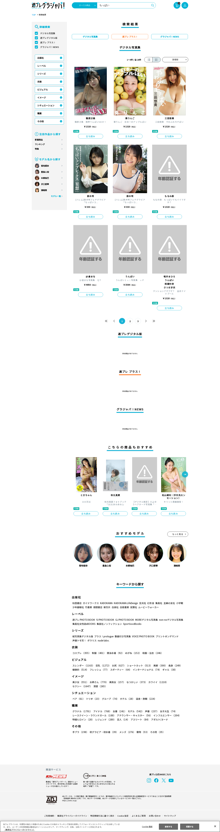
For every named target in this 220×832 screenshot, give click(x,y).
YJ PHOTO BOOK (104, 619)
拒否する (168, 826)
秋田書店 (77, 603)
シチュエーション (45, 105)
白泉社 (115, 607)
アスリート (139, 719)
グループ (110, 698)
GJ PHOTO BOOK (123, 619)
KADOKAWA (106, 603)
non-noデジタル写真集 (169, 619)
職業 (39, 113)
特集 (37, 148)
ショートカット (138, 665)
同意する (189, 826)
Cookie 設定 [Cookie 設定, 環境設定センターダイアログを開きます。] (147, 826)
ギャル (169, 669)
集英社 (158, 603)
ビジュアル (42, 89)
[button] (185, 474)
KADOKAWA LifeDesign (126, 603)
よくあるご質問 (138, 816)
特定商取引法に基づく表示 (102, 816)
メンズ (127, 732)
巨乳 (102, 665)
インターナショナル (146, 669)
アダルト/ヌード (158, 719)
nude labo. (103, 640)
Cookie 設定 (122, 816)
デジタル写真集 (47, 33)
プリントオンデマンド (165, 636)
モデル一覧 (56, 196)
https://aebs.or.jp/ (69, 800)
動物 (142, 732)
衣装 (39, 81)
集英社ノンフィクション (108, 623)
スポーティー (120, 669)
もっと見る (177, 534)
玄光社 (142, 603)
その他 (40, 121)
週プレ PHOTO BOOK (83, 619)
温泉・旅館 (145, 698)
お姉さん (98, 682)
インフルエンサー (166, 715)
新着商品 (39, 139)
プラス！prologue (103, 636)
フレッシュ (98, 669)
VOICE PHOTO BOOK (142, 636)
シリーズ (41, 73)
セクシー (177, 682)
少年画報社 (78, 607)
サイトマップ (170, 816)
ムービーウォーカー (148, 607)
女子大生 (167, 711)
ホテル (126, 698)
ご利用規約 (49, 816)
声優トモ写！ (79, 640)
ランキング (40, 144)
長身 (173, 665)
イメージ (41, 97)
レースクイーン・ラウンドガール (94, 715)
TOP (33, 15)
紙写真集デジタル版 (82, 636)
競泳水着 (114, 653)
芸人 (123, 719)
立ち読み (90, 136)
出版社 (40, 57)
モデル (135, 711)
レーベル (41, 65)
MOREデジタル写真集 (145, 619)
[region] (110, 826)
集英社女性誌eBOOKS (83, 623)
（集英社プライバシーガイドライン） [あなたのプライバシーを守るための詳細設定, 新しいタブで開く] (19, 829)
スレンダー (83, 665)
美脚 (159, 665)
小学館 (179, 603)
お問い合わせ (155, 816)
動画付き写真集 (122, 636)
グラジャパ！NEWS (49, 47)
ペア (78, 698)
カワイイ (157, 682)
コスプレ (81, 653)
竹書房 (88, 607)
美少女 (80, 682)
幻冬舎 (150, 603)
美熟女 (117, 682)
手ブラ (80, 732)
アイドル (102, 711)
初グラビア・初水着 (103, 732)
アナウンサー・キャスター (134, 715)
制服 (98, 653)
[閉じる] (215, 826)
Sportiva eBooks (131, 623)
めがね (132, 653)
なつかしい (136, 682)
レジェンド (105, 719)
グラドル (82, 711)
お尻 (118, 665)
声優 (150, 711)
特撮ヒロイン (83, 719)
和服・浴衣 (151, 653)
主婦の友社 (169, 603)
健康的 (80, 669)
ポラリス (92, 640)
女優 (119, 711)
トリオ (93, 698)
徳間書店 (97, 607)
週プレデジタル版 (48, 37)
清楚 (79, 686)
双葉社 (133, 607)
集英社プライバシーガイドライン (72, 816)
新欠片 (107, 607)
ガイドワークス (91, 603)
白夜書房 (124, 607)
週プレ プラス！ (48, 42)
